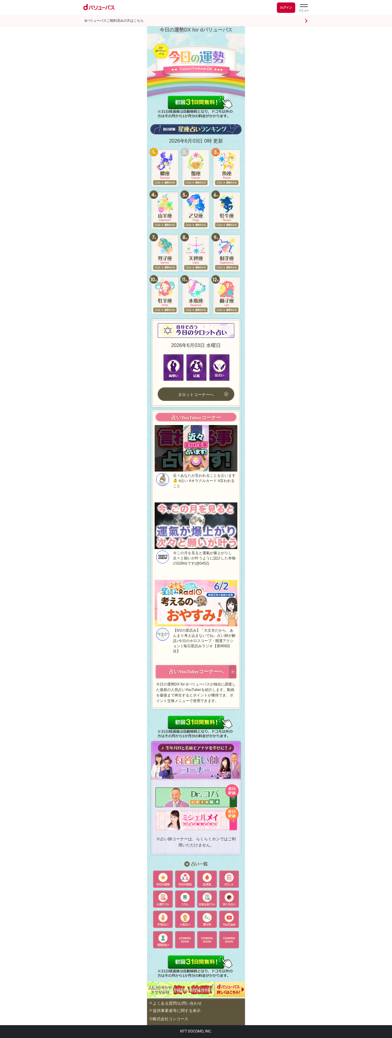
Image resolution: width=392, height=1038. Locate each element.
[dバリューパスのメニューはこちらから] (303, 8)
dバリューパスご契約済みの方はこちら (114, 21)
